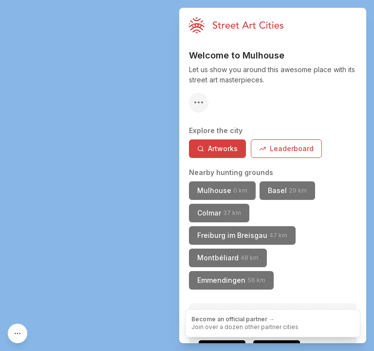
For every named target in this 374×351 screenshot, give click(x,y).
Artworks (217, 148)
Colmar (219, 213)
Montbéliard (228, 258)
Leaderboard (286, 148)
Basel (287, 190)
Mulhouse (222, 190)
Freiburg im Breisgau (242, 235)
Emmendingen (231, 280)
